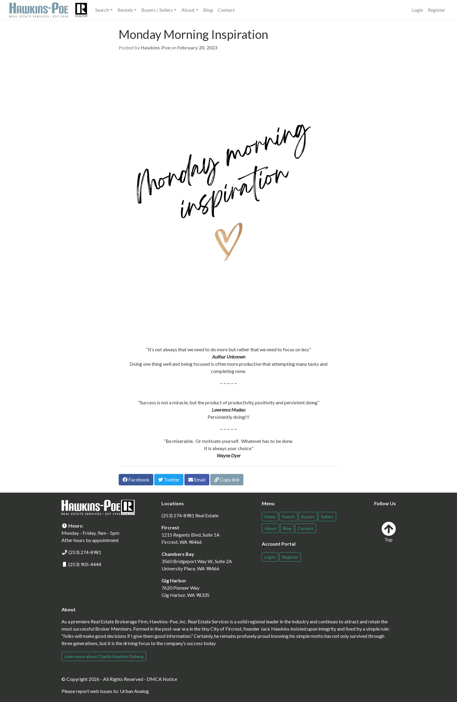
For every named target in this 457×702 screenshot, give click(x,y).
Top (388, 532)
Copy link (226, 479)
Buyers (308, 516)
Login (417, 10)
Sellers (327, 516)
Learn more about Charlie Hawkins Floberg (103, 656)
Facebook (136, 479)
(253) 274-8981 (84, 552)
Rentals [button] (125, 10)
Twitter (169, 479)
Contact (226, 10)
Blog (208, 10)
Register (436, 10)
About (270, 528)
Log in (270, 556)
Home (270, 516)
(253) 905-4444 (84, 564)
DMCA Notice (162, 679)
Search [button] (102, 10)
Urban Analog (134, 691)
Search (288, 516)
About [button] (188, 10)
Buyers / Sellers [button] (157, 10)
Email (196, 479)
